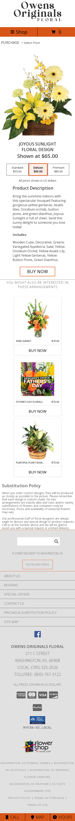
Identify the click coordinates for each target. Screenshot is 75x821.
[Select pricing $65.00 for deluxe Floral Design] (38, 169)
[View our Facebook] (37, 636)
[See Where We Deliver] (37, 564)
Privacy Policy (19, 798)
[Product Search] (38, 541)
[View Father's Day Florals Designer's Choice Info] (37, 379)
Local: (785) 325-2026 (37, 667)
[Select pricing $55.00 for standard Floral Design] (17, 169)
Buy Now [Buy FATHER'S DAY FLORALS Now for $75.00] (38, 411)
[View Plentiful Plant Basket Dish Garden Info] (37, 440)
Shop (18, 32)
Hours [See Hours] (62, 817)
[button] (37, 720)
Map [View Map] (37, 817)
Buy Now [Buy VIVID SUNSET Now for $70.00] (38, 350)
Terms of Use (37, 805)
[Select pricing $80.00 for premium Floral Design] (58, 169)
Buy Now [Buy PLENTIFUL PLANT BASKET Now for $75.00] (38, 472)
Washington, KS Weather (29, 784)
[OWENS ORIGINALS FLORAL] (38, 21)
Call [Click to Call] (12, 817)
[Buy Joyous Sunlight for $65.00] (37, 271)
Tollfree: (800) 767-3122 (37, 674)
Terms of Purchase (49, 798)
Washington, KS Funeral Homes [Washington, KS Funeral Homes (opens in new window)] (25, 763)
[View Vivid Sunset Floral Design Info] (37, 318)
